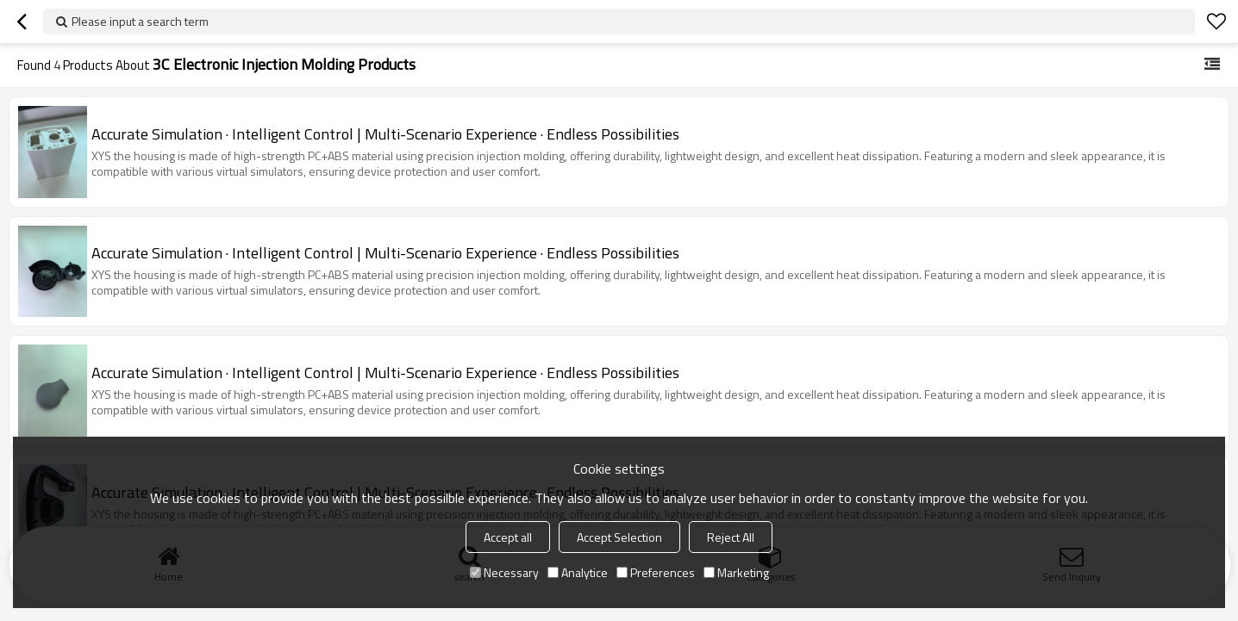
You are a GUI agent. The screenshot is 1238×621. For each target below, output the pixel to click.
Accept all (508, 537)
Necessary (504, 572)
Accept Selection (619, 537)
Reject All (730, 537)
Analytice (577, 572)
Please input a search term (140, 21)
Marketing (736, 572)
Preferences (655, 572)
